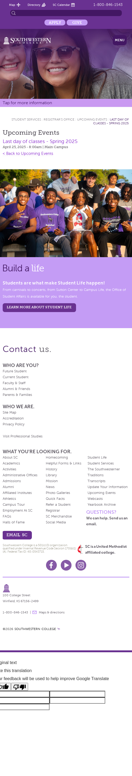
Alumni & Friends (16, 389)
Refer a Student (58, 505)
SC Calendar (61, 4)
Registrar (53, 510)
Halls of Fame (14, 522)
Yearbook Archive (102, 505)
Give (77, 22)
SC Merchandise (59, 516)
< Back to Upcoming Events (28, 153)
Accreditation (13, 418)
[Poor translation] (19, 687)
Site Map (9, 412)
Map (12, 4)
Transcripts (96, 481)
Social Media (56, 522)
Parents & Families (17, 395)
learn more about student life (39, 307)
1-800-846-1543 (108, 5)
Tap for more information (27, 102)
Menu (120, 40)
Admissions (12, 481)
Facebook (51, 565)
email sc (16, 535)
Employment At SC (17, 510)
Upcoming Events (92, 119)
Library (51, 475)
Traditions (96, 475)
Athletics (9, 499)
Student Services (26, 119)
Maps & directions (52, 612)
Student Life (97, 457)
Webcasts (95, 499)
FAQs (7, 516)
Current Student (15, 377)
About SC (10, 457)
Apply (55, 22)
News (50, 487)
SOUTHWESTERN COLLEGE (35, 629)
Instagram (81, 565)
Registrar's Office (59, 119)
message (34, 612)
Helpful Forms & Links (63, 463)
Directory (34, 4)
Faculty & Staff (14, 383)
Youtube (66, 565)
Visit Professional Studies (23, 436)
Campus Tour (14, 505)
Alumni (8, 487)
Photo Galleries (58, 493)
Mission (52, 481)
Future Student (15, 371)
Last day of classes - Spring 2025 (111, 121)
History (51, 469)
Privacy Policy (13, 424)
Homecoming (57, 457)
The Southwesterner (104, 469)
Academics (11, 463)
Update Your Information (108, 487)
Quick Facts (55, 499)
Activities (9, 469)
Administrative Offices (20, 475)
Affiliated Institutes (17, 493)
